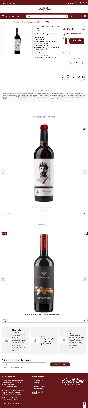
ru (73, 16)
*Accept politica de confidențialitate (13, 367)
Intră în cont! (81, 16)
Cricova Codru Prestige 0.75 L (38, 22)
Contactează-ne (38, 381)
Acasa (4, 22)
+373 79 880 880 (71, 3)
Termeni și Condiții (39, 386)
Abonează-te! (60, 364)
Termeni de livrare (38, 388)
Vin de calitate (13, 22)
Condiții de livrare (76, 58)
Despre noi (36, 382)
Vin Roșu (22, 22)
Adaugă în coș (77, 41)
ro (71, 16)
